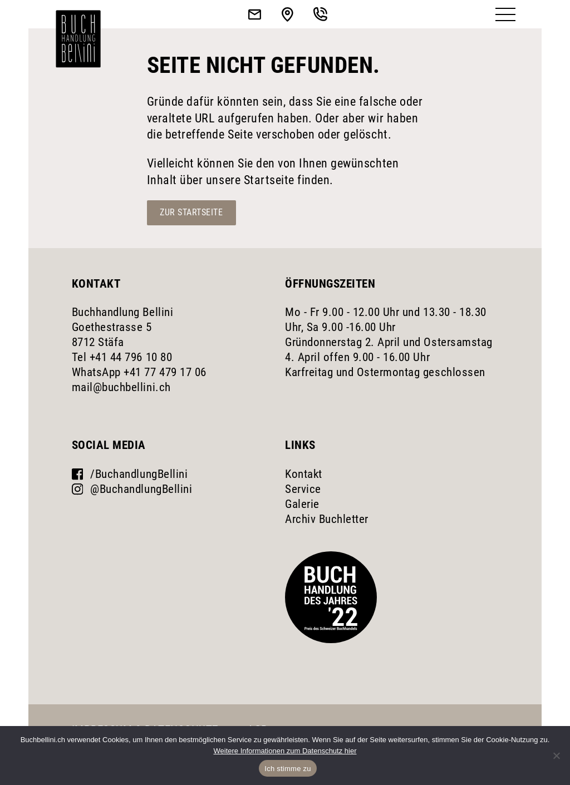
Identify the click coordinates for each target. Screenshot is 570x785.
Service (303, 489)
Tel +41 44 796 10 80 (122, 357)
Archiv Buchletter (326, 519)
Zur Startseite (191, 213)
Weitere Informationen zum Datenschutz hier (285, 751)
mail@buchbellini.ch (121, 387)
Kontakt (303, 474)
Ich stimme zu (287, 768)
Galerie (302, 504)
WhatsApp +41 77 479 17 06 (139, 372)
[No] (556, 755)
